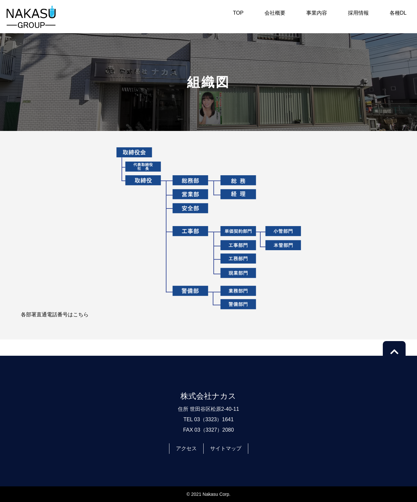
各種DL (398, 13)
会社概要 (275, 13)
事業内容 (316, 13)
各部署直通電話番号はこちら (55, 314)
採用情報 (358, 13)
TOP (238, 13)
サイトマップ (225, 448)
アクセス (186, 448)
